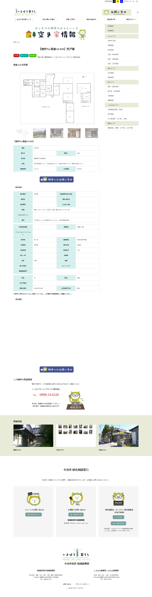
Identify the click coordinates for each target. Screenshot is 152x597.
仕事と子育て (72, 19)
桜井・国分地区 (113, 86)
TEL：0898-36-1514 (76, 514)
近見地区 (111, 50)
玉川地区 (111, 73)
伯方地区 (111, 114)
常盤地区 (111, 45)
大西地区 (111, 96)
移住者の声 (112, 19)
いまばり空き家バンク (24, 19)
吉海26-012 (102, 450)
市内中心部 (111, 41)
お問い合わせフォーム (33, 514)
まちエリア (111, 36)
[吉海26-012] (119, 436)
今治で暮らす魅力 (49, 19)
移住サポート (132, 19)
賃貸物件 (111, 31)
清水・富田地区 (113, 59)
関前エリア (111, 123)
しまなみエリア (113, 105)
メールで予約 (118, 517)
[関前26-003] (33, 436)
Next (96, 132)
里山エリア (111, 68)
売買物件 (111, 26)
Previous (17, 132)
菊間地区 (111, 100)
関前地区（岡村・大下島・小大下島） (121, 128)
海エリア (111, 82)
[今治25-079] (76, 436)
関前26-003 (17, 450)
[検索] (138, 12)
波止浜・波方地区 (114, 91)
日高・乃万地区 (113, 64)
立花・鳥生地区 (113, 54)
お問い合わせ (67, 584)
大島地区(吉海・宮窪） (116, 109)
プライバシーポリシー (82, 584)
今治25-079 (60, 450)
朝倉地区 (111, 77)
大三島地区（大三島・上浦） (118, 119)
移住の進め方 (93, 19)
